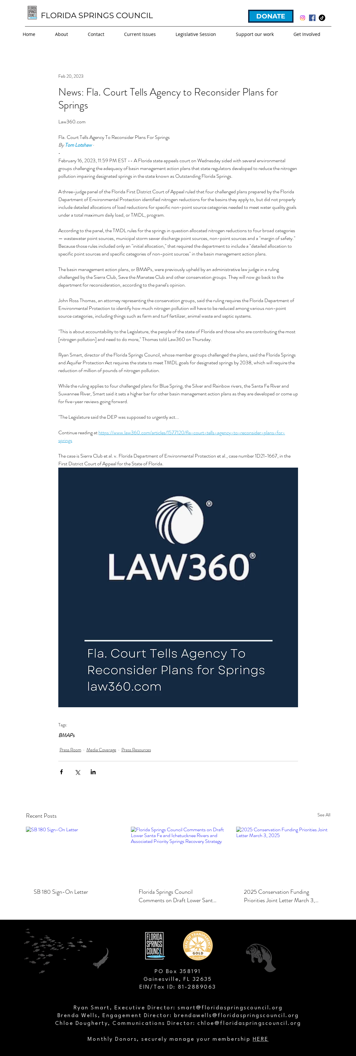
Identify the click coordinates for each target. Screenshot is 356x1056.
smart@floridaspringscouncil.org (230, 1008)
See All (323, 815)
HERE (261, 1039)
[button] (146, 34)
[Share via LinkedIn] (93, 772)
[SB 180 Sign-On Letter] (73, 853)
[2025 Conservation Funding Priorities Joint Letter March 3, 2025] (283, 853)
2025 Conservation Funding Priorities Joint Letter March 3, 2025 (279, 896)
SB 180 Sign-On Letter (61, 892)
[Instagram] (302, 18)
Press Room (70, 749)
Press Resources (136, 749)
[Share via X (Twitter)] (77, 772)
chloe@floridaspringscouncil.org (249, 1023)
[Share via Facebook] (61, 772)
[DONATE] (270, 16)
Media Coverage (101, 749)
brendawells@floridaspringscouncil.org (236, 1015)
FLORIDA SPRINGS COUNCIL (97, 15)
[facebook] (312, 18)
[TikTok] (322, 18)
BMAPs (66, 735)
